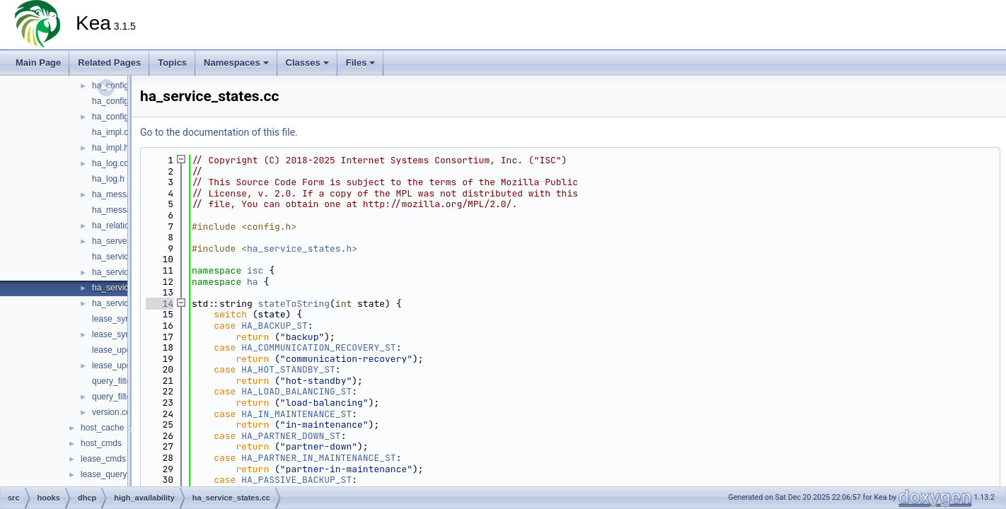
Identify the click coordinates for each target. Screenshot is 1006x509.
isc (255, 270)
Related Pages (109, 62)
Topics (172, 62)
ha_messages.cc (124, 194)
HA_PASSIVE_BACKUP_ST (296, 480)
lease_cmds (103, 459)
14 (159, 304)
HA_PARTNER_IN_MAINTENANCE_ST (318, 458)
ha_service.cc (118, 257)
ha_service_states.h (299, 248)
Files (361, 62)
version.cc (111, 412)
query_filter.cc (118, 381)
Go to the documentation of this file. (219, 132)
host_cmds (101, 443)
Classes (307, 62)
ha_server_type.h (125, 241)
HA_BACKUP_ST (274, 326)
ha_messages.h (122, 210)
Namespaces (236, 62)
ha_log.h (108, 179)
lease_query (104, 474)
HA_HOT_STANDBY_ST (288, 369)
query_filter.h (116, 397)
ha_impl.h (110, 148)
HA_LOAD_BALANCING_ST (296, 391)
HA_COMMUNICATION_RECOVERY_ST (318, 347)
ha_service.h (116, 272)
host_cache (102, 428)
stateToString (294, 304)
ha (252, 282)
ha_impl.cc (112, 132)
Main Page (38, 62)
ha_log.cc (110, 163)
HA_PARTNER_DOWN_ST (290, 436)
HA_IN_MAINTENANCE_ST (296, 414)
